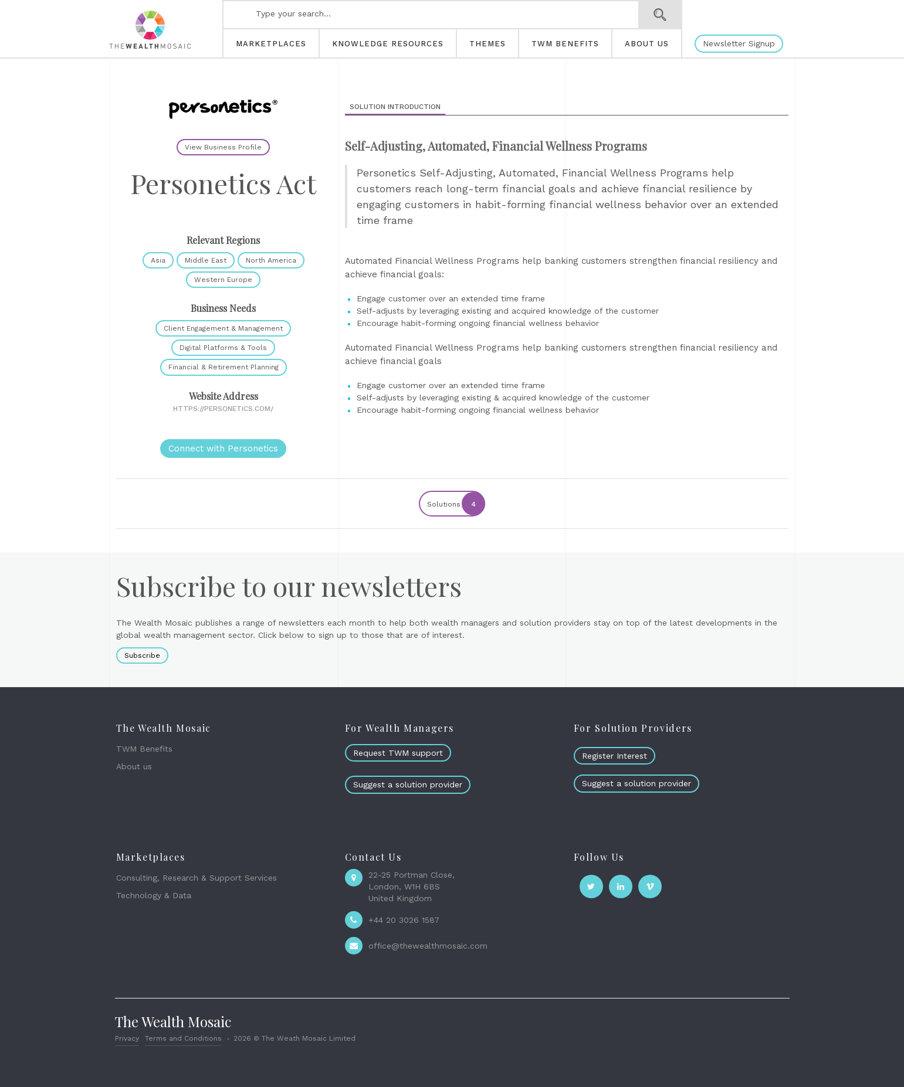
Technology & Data (153, 895)
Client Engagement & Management (223, 328)
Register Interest (614, 755)
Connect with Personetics (223, 448)
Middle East (205, 260)
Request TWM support (398, 752)
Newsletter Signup (739, 43)
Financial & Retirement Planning (223, 367)
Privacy (127, 1038)
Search (660, 14)
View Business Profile (223, 147)
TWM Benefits (144, 748)
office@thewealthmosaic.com (427, 945)
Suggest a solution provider (407, 784)
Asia (158, 260)
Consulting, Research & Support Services (196, 877)
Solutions (455, 503)
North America (271, 260)
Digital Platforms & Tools (223, 348)
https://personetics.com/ (223, 409)
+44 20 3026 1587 (403, 920)
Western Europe (223, 280)
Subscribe (142, 655)
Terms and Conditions (183, 1038)
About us (134, 766)
